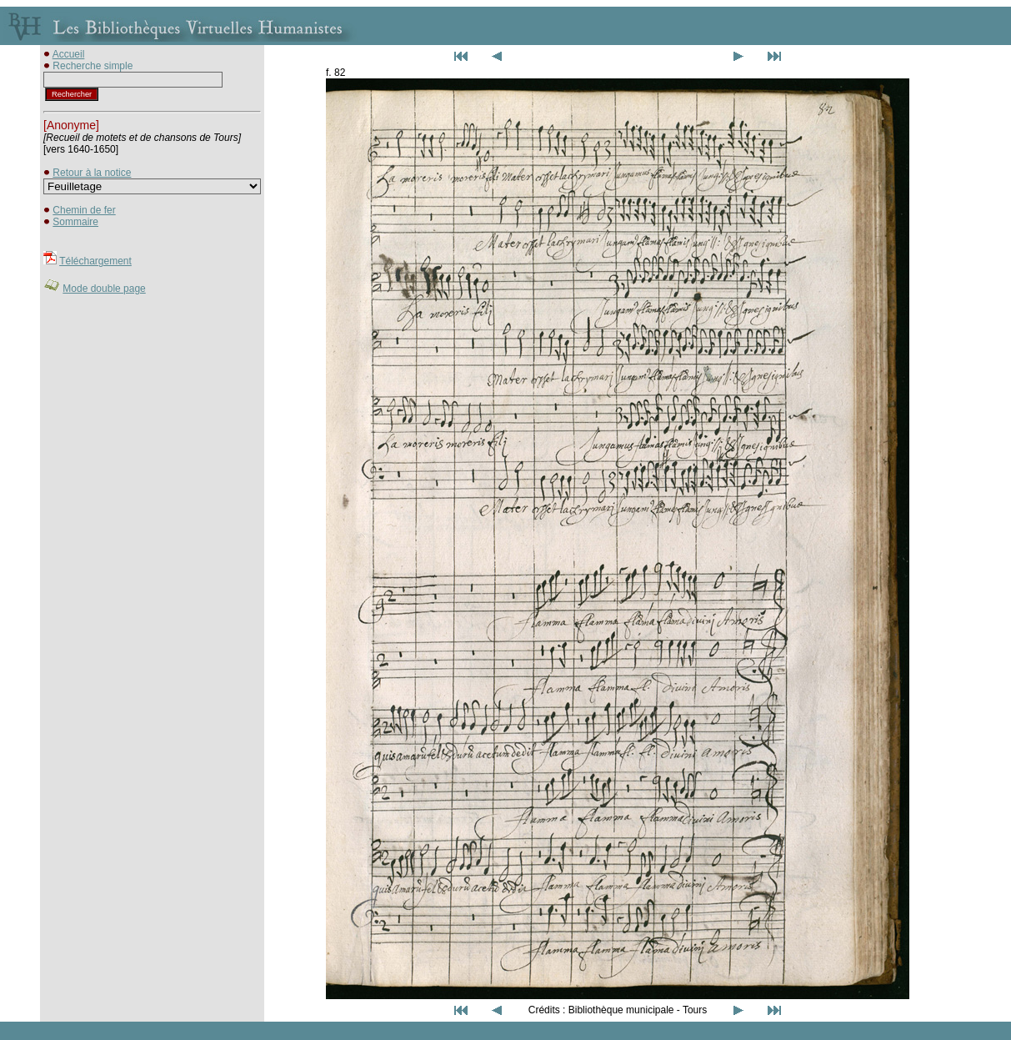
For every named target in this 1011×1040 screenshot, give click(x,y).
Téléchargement (95, 261)
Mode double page (104, 288)
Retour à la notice (92, 172)
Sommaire (75, 222)
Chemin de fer (84, 210)
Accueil (69, 54)
